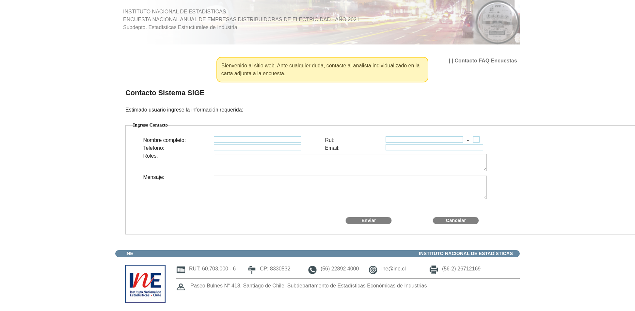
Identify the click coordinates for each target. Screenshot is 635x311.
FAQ (484, 60)
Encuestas (504, 60)
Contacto (465, 60)
